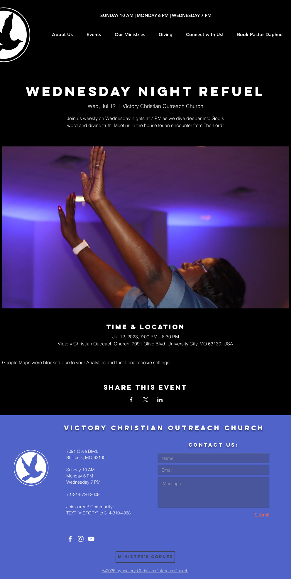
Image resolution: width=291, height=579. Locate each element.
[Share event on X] (145, 399)
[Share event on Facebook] (131, 399)
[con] (70, 539)
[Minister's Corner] (145, 557)
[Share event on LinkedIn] (160, 399)
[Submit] (248, 515)
